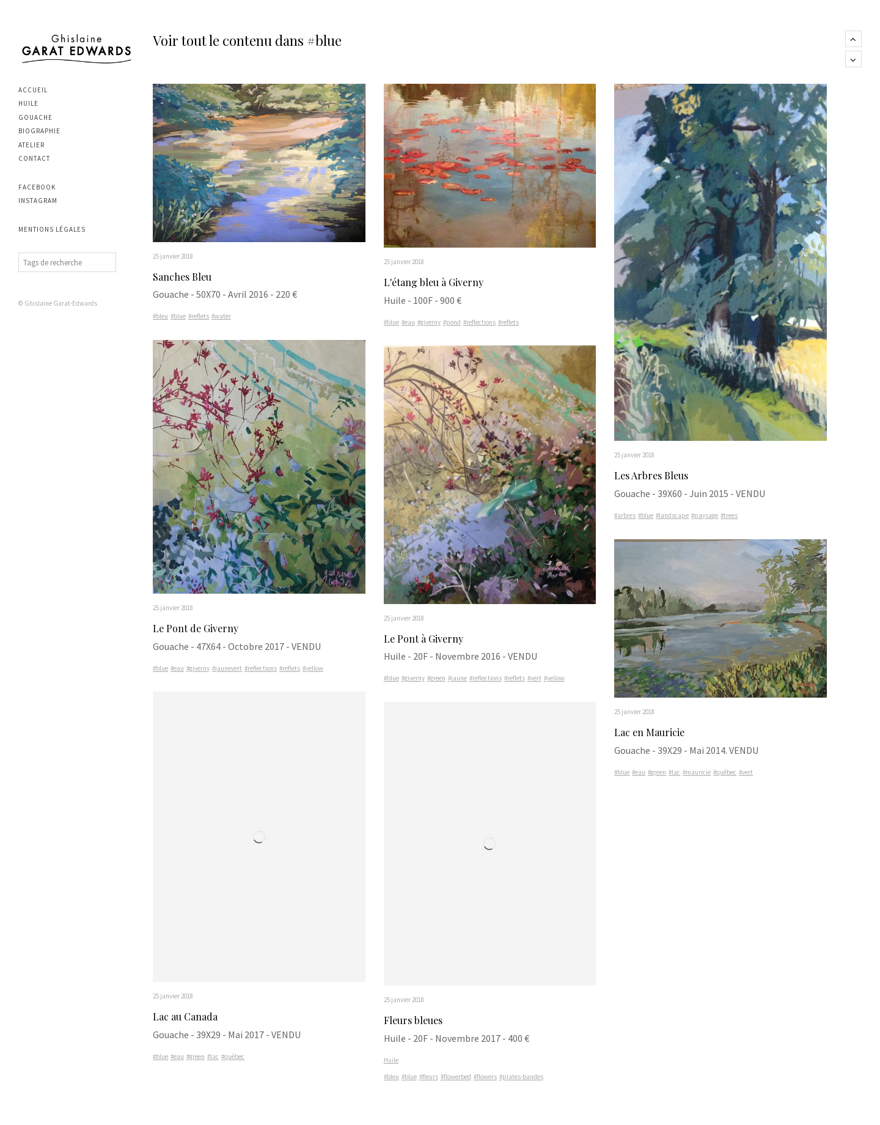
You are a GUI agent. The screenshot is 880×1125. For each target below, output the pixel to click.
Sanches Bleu (182, 276)
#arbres (625, 516)
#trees (729, 516)
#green (195, 1057)
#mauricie (697, 773)
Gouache (35, 117)
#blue (178, 316)
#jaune (457, 678)
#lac (213, 1057)
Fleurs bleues (413, 1020)
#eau (177, 669)
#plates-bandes (521, 1077)
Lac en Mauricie (649, 732)
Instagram (37, 200)
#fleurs (428, 1077)
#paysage (704, 516)
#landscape (672, 516)
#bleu (160, 316)
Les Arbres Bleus (651, 476)
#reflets (198, 316)
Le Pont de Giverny (195, 628)
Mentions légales (52, 229)
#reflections (260, 669)
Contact (34, 158)
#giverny (198, 669)
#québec (232, 1057)
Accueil (33, 90)
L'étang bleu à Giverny (433, 282)
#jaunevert (227, 669)
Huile (28, 103)
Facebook (37, 187)
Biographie (39, 131)
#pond (452, 322)
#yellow (312, 669)
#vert (534, 678)
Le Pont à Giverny (423, 638)
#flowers (485, 1077)
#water (221, 316)
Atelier (31, 145)
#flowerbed (456, 1077)
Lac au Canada (185, 1017)
